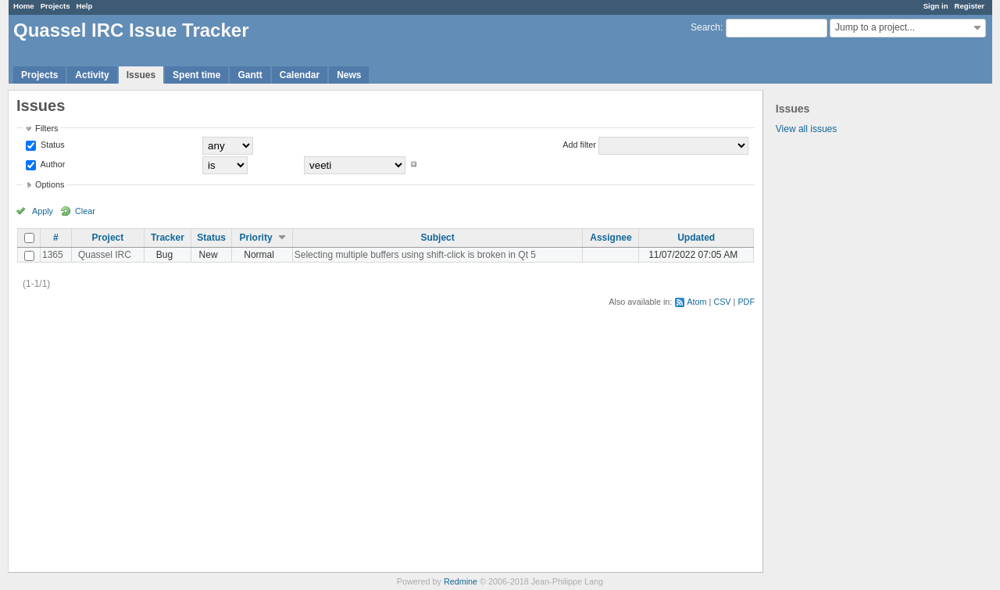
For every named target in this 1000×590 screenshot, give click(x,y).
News (349, 75)
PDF (746, 301)
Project (108, 237)
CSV (721, 301)
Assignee (610, 237)
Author (51, 164)
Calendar (300, 75)
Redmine (460, 581)
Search (705, 27)
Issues (141, 75)
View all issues (806, 128)
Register (969, 6)
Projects (55, 6)
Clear (85, 211)
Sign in (935, 6)
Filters (46, 128)
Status (51, 144)
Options (49, 184)
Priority (256, 237)
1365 (52, 254)
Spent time (196, 75)
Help (85, 6)
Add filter (579, 144)
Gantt (250, 75)
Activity (92, 75)
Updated (696, 237)
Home (23, 6)
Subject (437, 237)
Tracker (167, 237)
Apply (42, 211)
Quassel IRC (104, 254)
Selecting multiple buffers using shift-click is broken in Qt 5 (415, 254)
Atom (696, 301)
